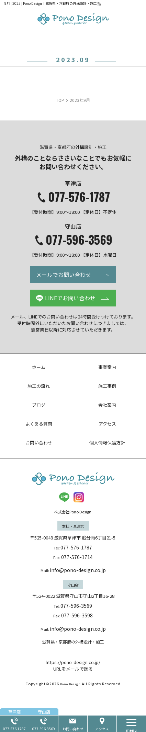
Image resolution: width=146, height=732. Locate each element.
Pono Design (70, 710)
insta (79, 497)
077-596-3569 (79, 239)
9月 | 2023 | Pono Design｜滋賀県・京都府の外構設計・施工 (50, 3)
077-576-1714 (77, 557)
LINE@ (64, 497)
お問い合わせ (73, 728)
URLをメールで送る (73, 695)
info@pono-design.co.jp (78, 570)
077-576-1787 (79, 196)
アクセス (102, 728)
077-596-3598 (77, 615)
